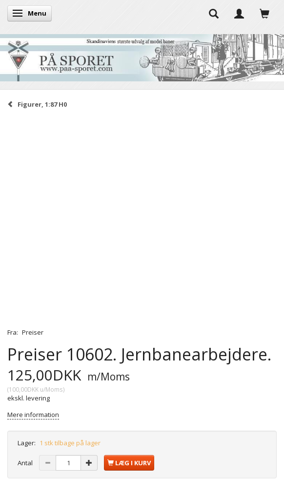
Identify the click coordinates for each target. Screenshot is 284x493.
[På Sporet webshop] (142, 55)
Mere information (33, 414)
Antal (26, 462)
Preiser (32, 332)
